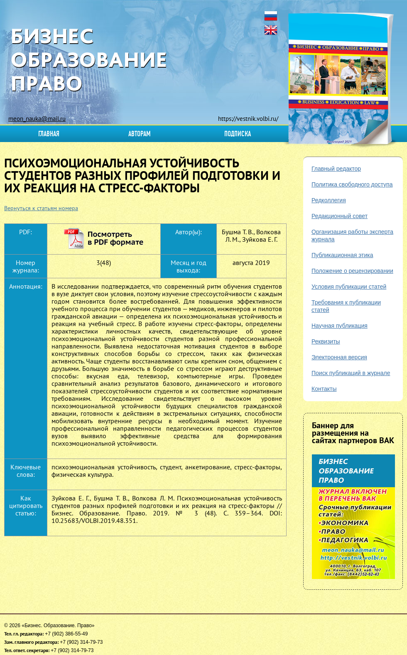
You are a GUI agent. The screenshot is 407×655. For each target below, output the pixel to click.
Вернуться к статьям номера (41, 208)
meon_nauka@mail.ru (37, 119)
